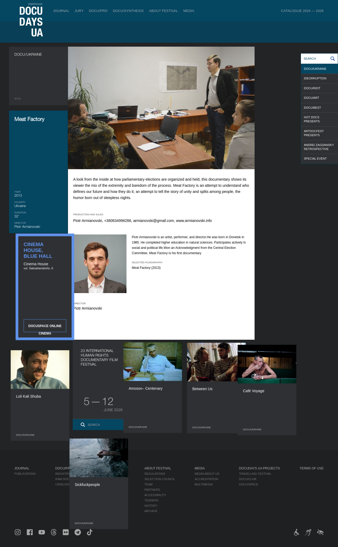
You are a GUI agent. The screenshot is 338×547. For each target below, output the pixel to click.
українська (35, 3)
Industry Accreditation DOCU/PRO (83, 473)
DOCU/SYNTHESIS (128, 11)
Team (148, 484)
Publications (25, 473)
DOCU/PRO (98, 11)
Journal (61, 11)
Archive (151, 511)
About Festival (163, 11)
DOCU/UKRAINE (315, 68)
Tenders (151, 500)
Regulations (154, 473)
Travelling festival (255, 473)
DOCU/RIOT (312, 88)
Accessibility (155, 495)
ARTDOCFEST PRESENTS (314, 133)
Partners (152, 489)
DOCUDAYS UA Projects (259, 468)
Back (17, 98)
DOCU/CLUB (247, 479)
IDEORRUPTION (315, 78)
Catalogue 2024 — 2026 (302, 11)
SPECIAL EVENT (315, 158)
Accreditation (206, 479)
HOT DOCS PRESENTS (312, 119)
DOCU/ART (311, 97)
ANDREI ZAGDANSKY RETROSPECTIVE (319, 147)
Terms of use (312, 468)
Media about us (207, 473)
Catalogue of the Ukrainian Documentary (90, 484)
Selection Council (159, 479)
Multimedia (203, 484)
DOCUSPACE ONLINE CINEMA (294, 141)
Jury (79, 11)
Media (188, 11)
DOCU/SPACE (248, 484)
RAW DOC (62, 479)
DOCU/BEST (312, 107)
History (151, 505)
